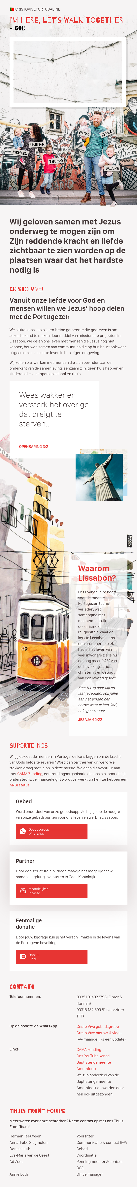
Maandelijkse (56, 891)
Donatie (56, 957)
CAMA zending (89, 1049)
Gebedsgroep (56, 831)
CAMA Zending (29, 773)
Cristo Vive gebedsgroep (98, 1026)
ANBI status (20, 785)
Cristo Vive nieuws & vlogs (99, 1032)
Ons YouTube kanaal (93, 1055)
